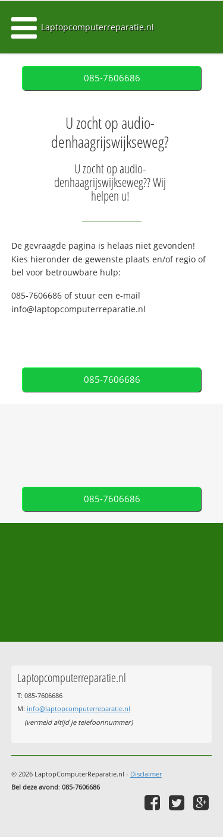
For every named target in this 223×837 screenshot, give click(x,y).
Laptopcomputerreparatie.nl (97, 27)
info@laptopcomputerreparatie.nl (78, 708)
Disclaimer (146, 773)
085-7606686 (112, 78)
